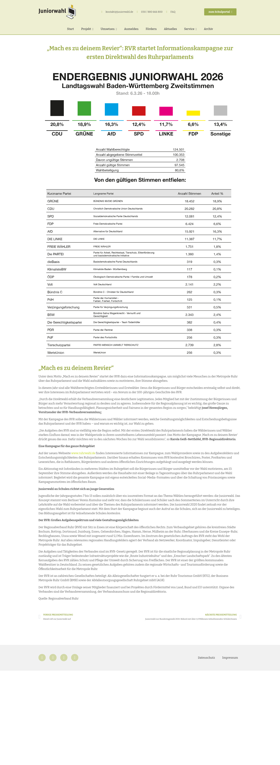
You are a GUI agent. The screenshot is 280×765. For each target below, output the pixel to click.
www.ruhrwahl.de (83, 453)
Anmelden (131, 29)
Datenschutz (206, 657)
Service (190, 29)
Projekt (87, 29)
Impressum (230, 657)
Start (70, 29)
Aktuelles (170, 29)
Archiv (208, 29)
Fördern (151, 29)
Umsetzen (109, 29)
